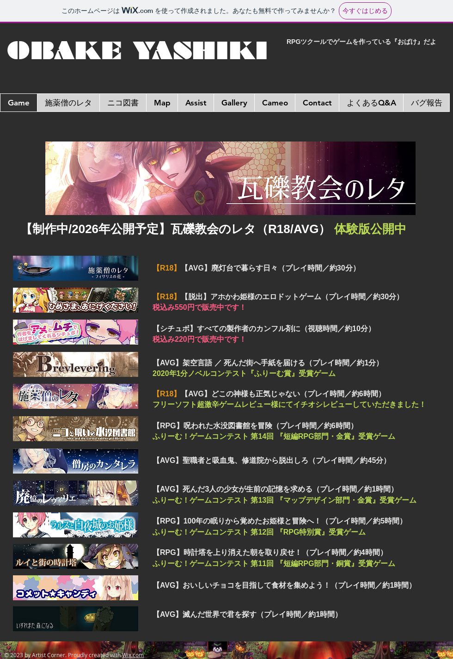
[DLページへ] (230, 178)
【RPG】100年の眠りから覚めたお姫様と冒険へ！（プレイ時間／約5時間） (280, 521)
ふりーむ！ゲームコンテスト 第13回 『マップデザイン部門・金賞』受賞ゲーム (284, 500)
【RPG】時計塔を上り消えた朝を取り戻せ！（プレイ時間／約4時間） (270, 552)
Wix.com (133, 655)
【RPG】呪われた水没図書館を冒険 (255, 426)
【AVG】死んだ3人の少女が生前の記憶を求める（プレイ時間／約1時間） (275, 489)
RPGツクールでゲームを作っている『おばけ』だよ (361, 41)
